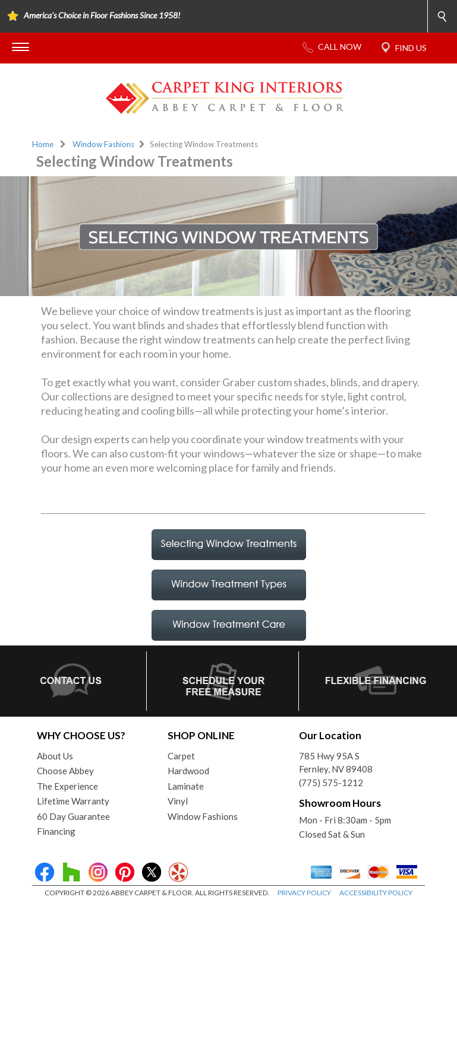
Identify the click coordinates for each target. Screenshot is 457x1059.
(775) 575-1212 (331, 782)
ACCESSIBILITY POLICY (375, 892)
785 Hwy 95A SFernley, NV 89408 (336, 762)
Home (42, 144)
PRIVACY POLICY (304, 892)
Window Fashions (103, 144)
